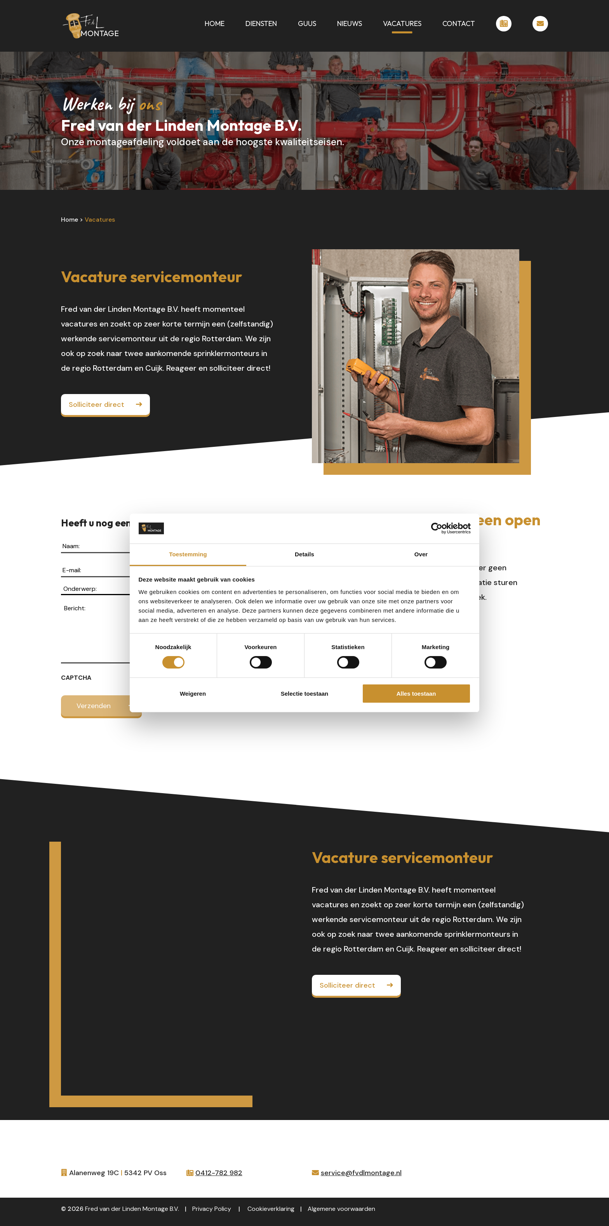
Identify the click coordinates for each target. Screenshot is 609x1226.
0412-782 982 (218, 1172)
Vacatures (402, 24)
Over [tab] (421, 554)
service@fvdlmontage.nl (361, 1172)
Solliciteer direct (96, 404)
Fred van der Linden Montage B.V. (132, 1209)
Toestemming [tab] (188, 554)
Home (214, 24)
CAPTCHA (76, 678)
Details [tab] (304, 554)
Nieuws (349, 24)
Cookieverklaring (270, 1209)
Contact (458, 24)
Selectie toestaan (305, 693)
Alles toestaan (416, 693)
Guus (307, 24)
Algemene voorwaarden (341, 1209)
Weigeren (193, 693)
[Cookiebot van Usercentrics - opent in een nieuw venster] (437, 528)
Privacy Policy (211, 1209)
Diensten (261, 24)
